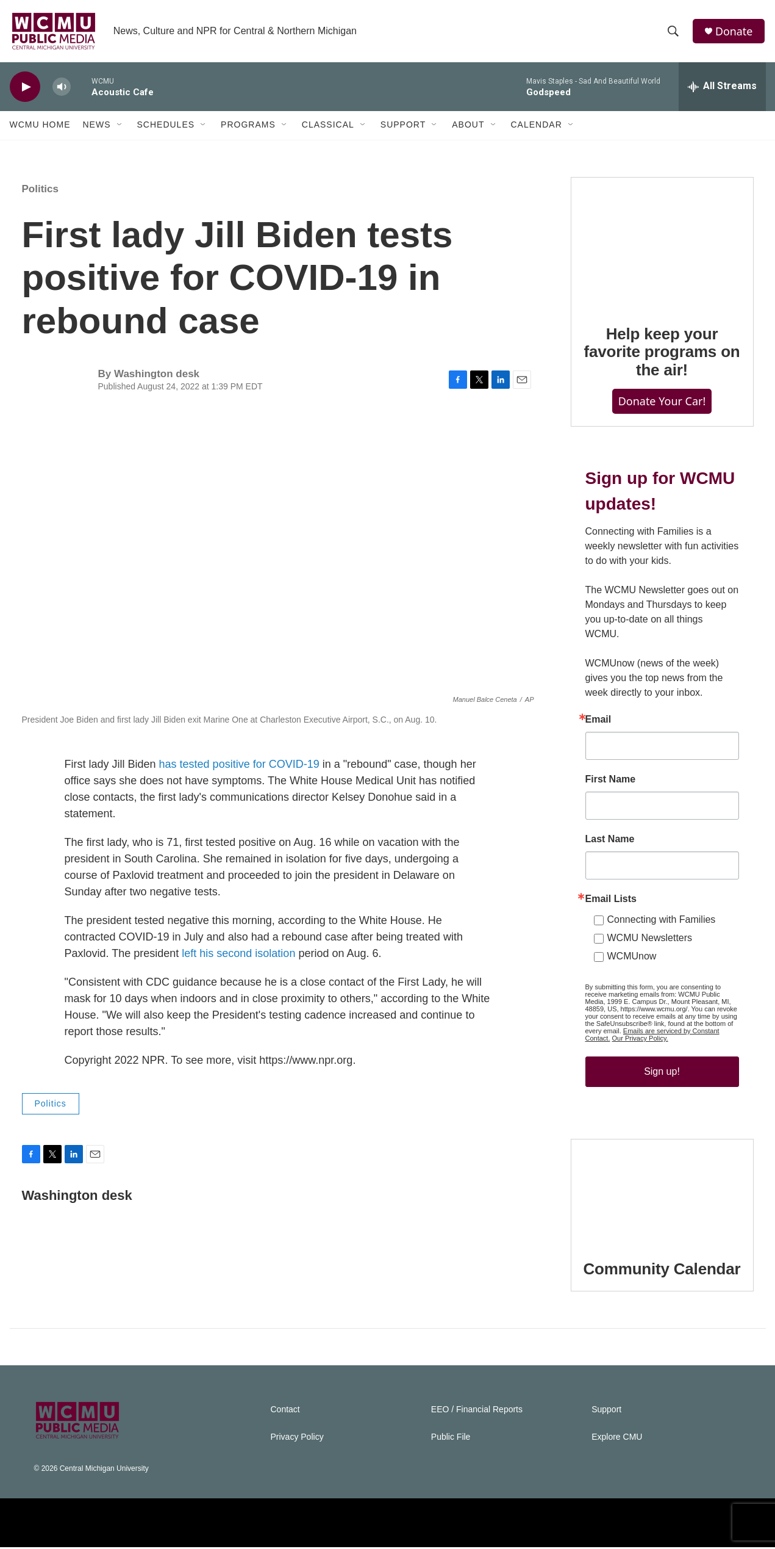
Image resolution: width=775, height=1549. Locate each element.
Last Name (610, 841)
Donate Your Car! (662, 403)
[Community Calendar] (662, 1192)
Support (403, 127)
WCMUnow (632, 958)
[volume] (61, 89)
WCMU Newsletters (650, 939)
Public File (451, 1438)
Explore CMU (616, 1438)
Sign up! (662, 1073)
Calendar (536, 127)
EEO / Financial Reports (477, 1411)
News (97, 127)
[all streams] (722, 88)
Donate (735, 32)
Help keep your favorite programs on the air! (662, 354)
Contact (285, 1411)
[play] (25, 89)
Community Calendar (662, 1271)
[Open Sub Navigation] (120, 127)
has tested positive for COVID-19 (239, 766)
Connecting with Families (661, 921)
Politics (40, 191)
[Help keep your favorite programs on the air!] (662, 244)
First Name (610, 781)
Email (598, 721)
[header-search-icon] (673, 32)
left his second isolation (238, 956)
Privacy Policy (297, 1438)
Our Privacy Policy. (640, 1040)
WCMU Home (40, 127)
